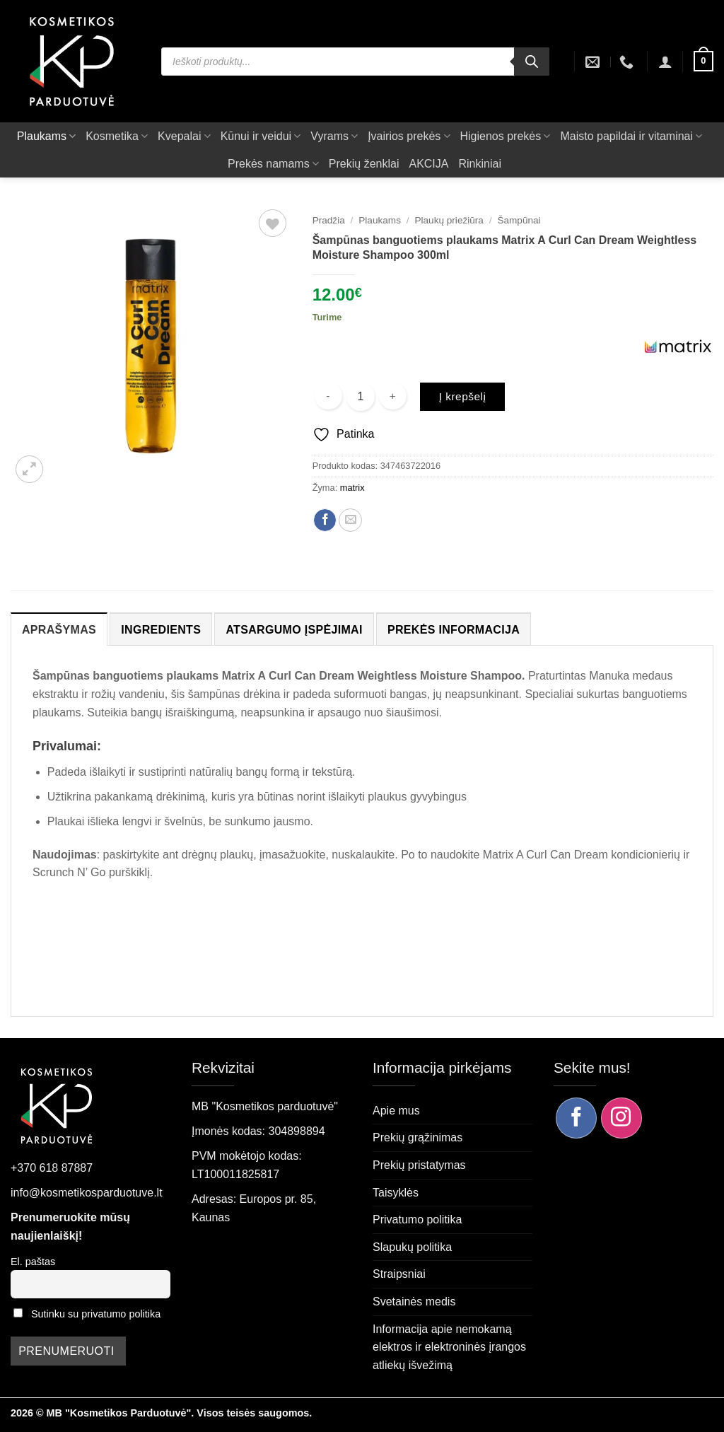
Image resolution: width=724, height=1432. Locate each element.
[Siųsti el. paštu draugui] (350, 520)
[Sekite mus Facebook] (576, 1118)
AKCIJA (428, 164)
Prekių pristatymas (419, 1165)
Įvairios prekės (409, 136)
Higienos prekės (505, 136)
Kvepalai (184, 136)
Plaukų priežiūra (448, 220)
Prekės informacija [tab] (453, 630)
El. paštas (33, 1261)
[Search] (531, 61)
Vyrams (334, 136)
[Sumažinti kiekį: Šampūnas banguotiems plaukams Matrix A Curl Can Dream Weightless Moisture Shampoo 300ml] (328, 396)
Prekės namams (273, 163)
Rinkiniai (479, 164)
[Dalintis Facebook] (325, 520)
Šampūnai (518, 220)
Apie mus (396, 1111)
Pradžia (329, 220)
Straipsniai (399, 1274)
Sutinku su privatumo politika (95, 1314)
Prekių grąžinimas (417, 1137)
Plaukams (46, 136)
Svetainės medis (414, 1302)
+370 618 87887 (52, 1168)
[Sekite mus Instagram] (621, 1118)
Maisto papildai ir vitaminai (631, 136)
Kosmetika (117, 136)
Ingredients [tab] (161, 630)
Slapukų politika (412, 1247)
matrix (352, 487)
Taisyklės (396, 1193)
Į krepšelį (462, 396)
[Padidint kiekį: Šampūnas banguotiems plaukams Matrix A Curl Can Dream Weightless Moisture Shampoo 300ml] (393, 396)
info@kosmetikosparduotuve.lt (87, 1193)
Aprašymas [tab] (59, 630)
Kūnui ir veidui (261, 136)
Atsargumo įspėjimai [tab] (294, 630)
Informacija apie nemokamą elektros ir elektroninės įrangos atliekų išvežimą (449, 1347)
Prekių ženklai (364, 164)
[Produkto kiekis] (360, 397)
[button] (665, 61)
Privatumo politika (417, 1219)
